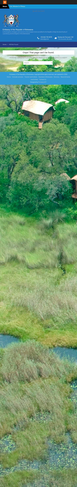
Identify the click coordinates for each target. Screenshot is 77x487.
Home (9, 77)
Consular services (17, 77)
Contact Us (42, 79)
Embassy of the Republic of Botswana (18, 30)
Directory (56, 77)
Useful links (34, 79)
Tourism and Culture (30, 77)
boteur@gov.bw (44, 39)
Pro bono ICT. (42, 82)
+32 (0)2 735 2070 (46, 37)
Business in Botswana (45, 77)
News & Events (65, 77)
